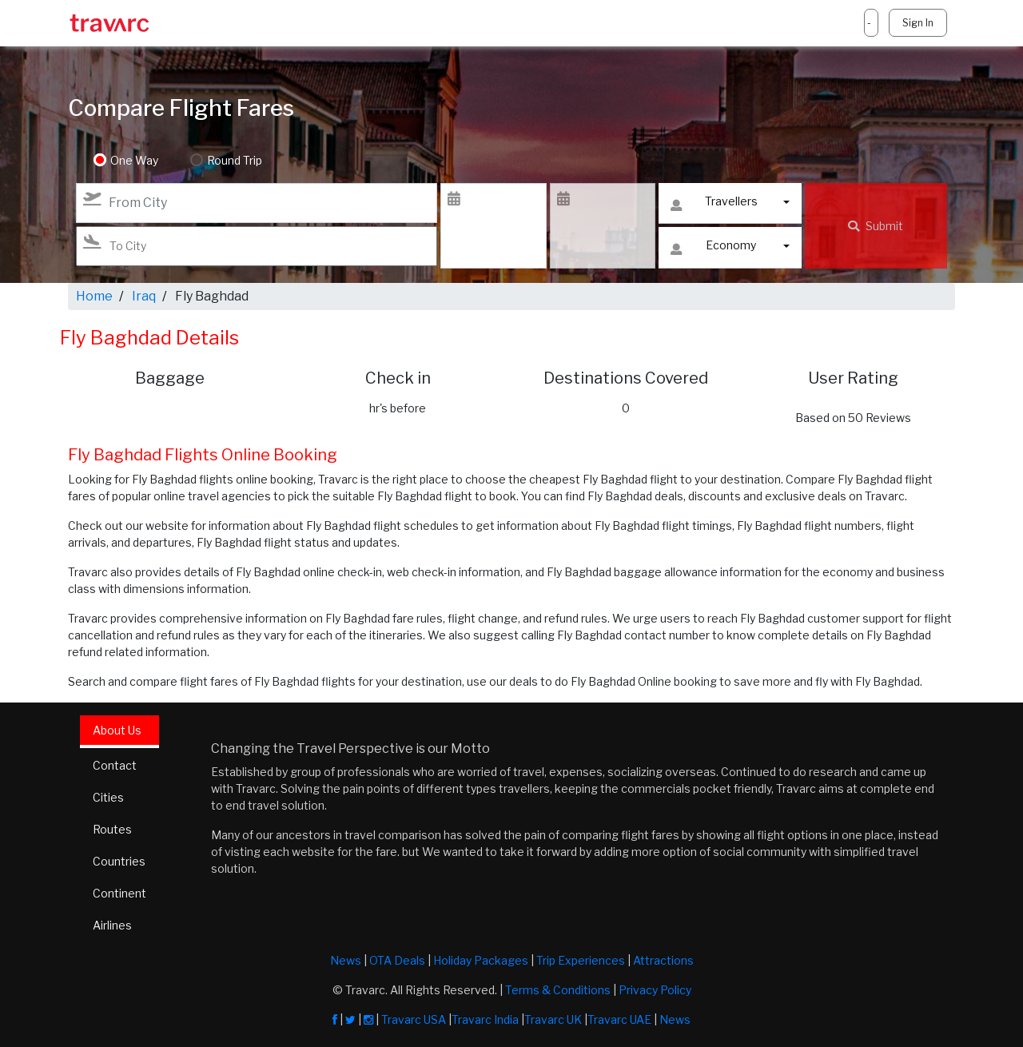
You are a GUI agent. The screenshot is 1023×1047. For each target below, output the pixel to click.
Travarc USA (413, 1019)
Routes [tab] (112, 829)
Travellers (714, 205)
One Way (134, 160)
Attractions (663, 960)
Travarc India (485, 1019)
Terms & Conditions (558, 990)
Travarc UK (553, 1019)
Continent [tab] (119, 893)
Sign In (917, 23)
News (345, 960)
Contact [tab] (115, 765)
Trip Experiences (580, 960)
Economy (713, 249)
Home (94, 296)
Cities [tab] (108, 797)
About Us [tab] (117, 730)
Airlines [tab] (112, 925)
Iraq (144, 296)
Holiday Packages (480, 960)
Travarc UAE (619, 1019)
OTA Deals (397, 960)
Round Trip (234, 160)
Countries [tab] (119, 861)
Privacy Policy (655, 990)
